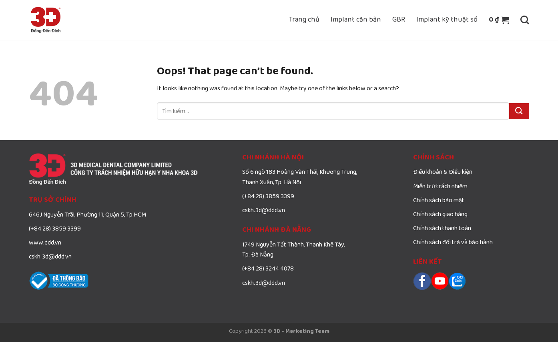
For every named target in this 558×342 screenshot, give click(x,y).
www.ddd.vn (45, 243)
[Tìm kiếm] (524, 20)
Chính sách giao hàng (440, 214)
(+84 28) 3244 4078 (268, 269)
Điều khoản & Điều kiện (442, 172)
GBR (398, 20)
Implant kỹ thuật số (447, 20)
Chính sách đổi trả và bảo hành (453, 242)
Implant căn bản (356, 20)
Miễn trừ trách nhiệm (440, 186)
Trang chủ (304, 20)
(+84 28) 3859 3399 (55, 229)
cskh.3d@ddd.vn (50, 257)
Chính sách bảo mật (438, 200)
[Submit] (519, 111)
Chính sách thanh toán (442, 228)
